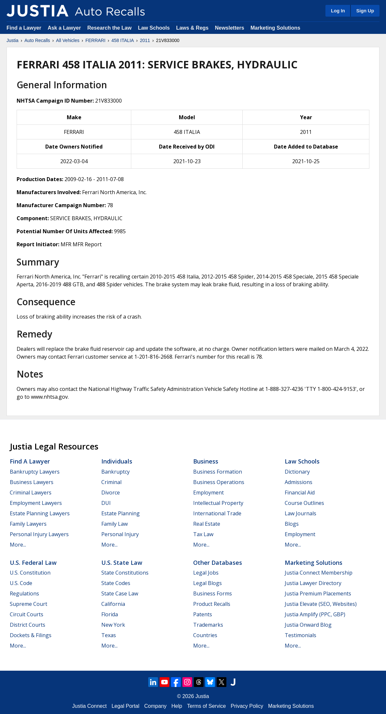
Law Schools (154, 28)
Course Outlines (304, 503)
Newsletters (229, 28)
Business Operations (218, 482)
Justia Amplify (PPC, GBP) (315, 614)
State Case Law (119, 593)
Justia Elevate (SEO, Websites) (321, 603)
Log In (338, 10)
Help (176, 706)
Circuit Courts (26, 614)
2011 (145, 40)
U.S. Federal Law (33, 562)
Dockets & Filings (30, 635)
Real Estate (206, 523)
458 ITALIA (122, 40)
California (113, 603)
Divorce (110, 492)
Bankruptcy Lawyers (35, 471)
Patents (202, 614)
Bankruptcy (115, 471)
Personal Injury (120, 534)
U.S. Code (21, 583)
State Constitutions (125, 572)
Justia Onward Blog (308, 624)
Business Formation (217, 471)
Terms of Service (206, 706)
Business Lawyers (31, 482)
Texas (108, 635)
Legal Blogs (207, 583)
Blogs (292, 523)
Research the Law (109, 28)
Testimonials (300, 635)
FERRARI (95, 40)
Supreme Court (28, 603)
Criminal (111, 482)
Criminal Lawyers (30, 492)
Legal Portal (125, 706)
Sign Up (365, 10)
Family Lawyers (28, 523)
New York (113, 624)
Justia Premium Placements (318, 593)
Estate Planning (120, 513)
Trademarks (208, 624)
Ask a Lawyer (65, 28)
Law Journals (300, 513)
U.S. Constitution (30, 572)
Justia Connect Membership (318, 572)
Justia (13, 40)
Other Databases (217, 562)
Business (205, 461)
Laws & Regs (192, 28)
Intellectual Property (218, 503)
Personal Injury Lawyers (39, 534)
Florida (109, 614)
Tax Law (203, 534)
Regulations (24, 593)
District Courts (27, 624)
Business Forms (212, 593)
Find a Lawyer (24, 28)
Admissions (298, 482)
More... (18, 544)
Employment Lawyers (36, 503)
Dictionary (297, 471)
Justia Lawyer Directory (313, 583)
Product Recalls (211, 603)
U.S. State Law (121, 562)
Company (155, 706)
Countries (205, 635)
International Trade (217, 513)
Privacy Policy (247, 706)
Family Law (114, 523)
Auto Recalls (37, 40)
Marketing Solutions (275, 28)
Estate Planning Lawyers (40, 513)
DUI (106, 503)
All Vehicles (67, 40)
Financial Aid (300, 492)
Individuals (116, 461)
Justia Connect (89, 706)
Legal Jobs (206, 572)
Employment (208, 492)
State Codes (115, 583)
